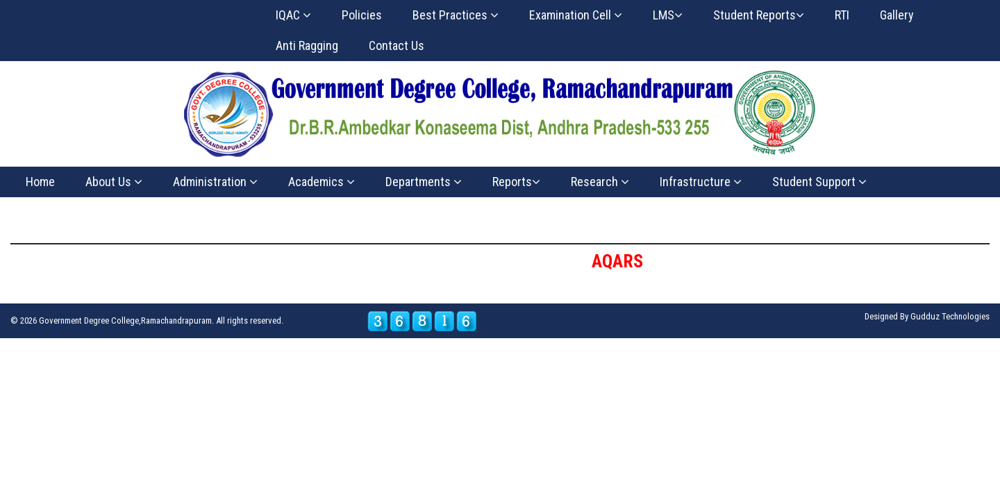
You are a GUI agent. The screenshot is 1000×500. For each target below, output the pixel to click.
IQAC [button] (293, 15)
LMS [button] (668, 15)
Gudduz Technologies (950, 316)
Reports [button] (516, 181)
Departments (423, 181)
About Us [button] (113, 181)
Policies (362, 15)
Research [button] (600, 181)
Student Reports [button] (758, 15)
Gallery (897, 15)
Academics (321, 181)
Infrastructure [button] (701, 181)
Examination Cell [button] (575, 15)
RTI (842, 15)
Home (40, 181)
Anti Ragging (307, 45)
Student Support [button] (819, 181)
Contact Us (396, 45)
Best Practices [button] (455, 15)
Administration (215, 181)
